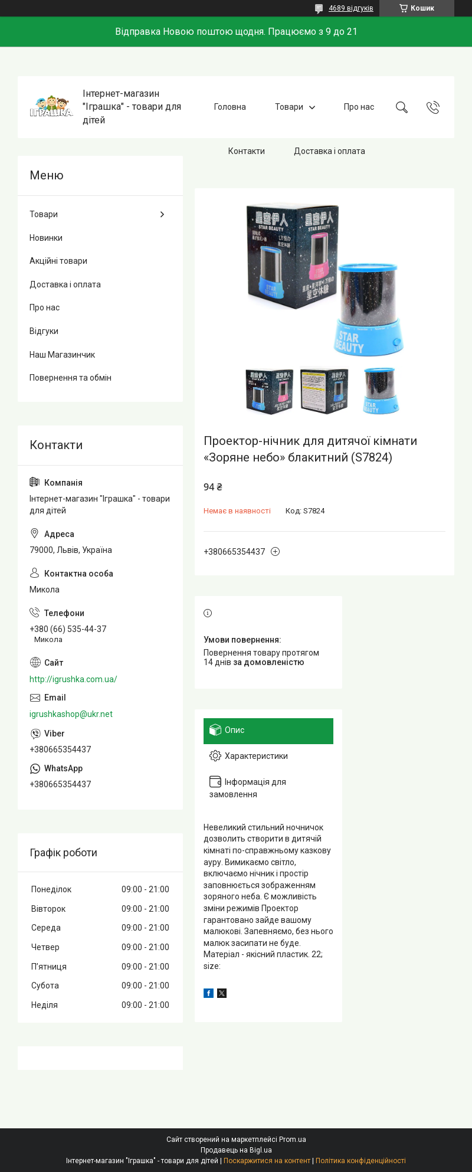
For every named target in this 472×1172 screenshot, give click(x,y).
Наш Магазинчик (62, 354)
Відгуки (44, 331)
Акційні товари (58, 261)
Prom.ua (292, 1139)
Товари (289, 107)
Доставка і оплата (329, 151)
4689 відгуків (351, 8)
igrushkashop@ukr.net (71, 714)
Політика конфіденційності (361, 1161)
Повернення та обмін (71, 377)
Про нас (359, 107)
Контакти (246, 151)
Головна (230, 107)
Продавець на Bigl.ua (236, 1150)
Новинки (46, 238)
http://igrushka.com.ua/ (73, 679)
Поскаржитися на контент (267, 1161)
